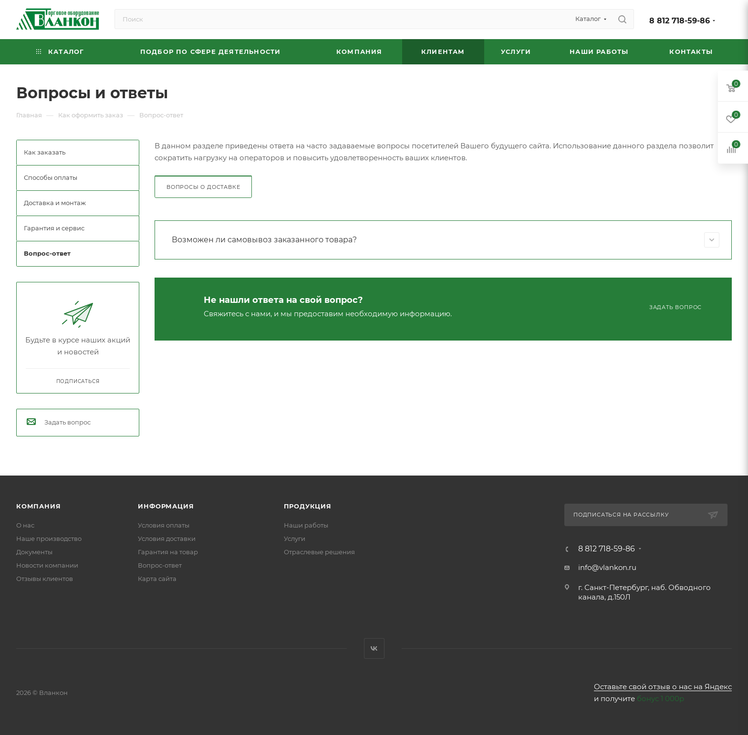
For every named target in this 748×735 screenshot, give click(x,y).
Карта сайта (157, 578)
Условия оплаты (163, 525)
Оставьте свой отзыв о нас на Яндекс (663, 686)
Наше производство (49, 538)
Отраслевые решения (319, 552)
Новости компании (47, 565)
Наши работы (306, 525)
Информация (166, 506)
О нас (25, 525)
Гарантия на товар (168, 552)
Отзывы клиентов (44, 578)
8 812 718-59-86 (679, 20)
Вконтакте (374, 648)
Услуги (294, 538)
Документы (34, 552)
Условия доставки (167, 538)
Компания (38, 506)
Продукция (308, 506)
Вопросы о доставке (203, 187)
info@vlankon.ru (607, 567)
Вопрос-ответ (160, 565)
